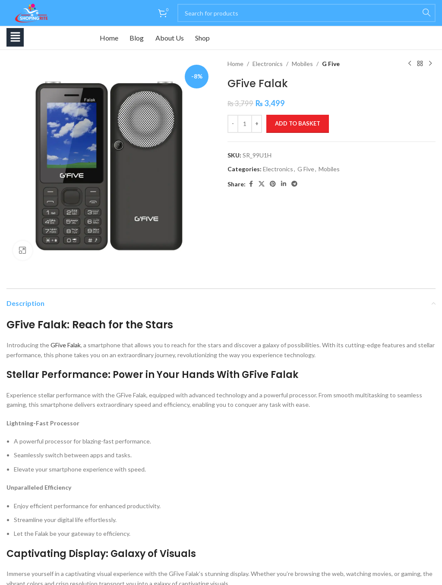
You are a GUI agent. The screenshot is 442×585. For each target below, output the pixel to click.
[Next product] (430, 64)
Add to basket (297, 123)
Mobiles (302, 63)
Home (110, 38)
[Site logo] (30, 12)
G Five (331, 63)
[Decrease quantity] (232, 124)
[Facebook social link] (251, 184)
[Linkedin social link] (283, 184)
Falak (74, 345)
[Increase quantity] (256, 124)
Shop (208, 38)
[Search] (306, 13)
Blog (139, 38)
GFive (58, 345)
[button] (15, 37)
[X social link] (261, 184)
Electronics (268, 63)
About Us (173, 38)
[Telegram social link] (294, 184)
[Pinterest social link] (272, 184)
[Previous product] (409, 64)
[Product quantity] (244, 124)
